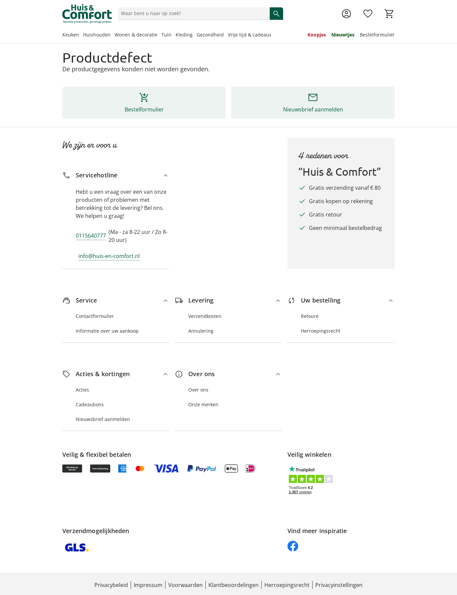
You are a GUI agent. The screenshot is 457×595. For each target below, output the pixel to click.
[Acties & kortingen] (116, 374)
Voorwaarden (185, 585)
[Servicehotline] (116, 175)
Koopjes (317, 34)
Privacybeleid (111, 585)
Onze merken (203, 404)
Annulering (200, 331)
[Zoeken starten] (276, 13)
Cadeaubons (90, 404)
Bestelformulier (377, 34)
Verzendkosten (204, 316)
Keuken (70, 34)
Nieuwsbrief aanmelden (103, 419)
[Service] (116, 300)
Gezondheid (210, 34)
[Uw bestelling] (341, 300)
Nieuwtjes (342, 34)
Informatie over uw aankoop (107, 331)
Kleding (184, 34)
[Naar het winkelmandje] (389, 13)
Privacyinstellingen (339, 585)
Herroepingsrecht (320, 331)
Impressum (148, 585)
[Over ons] (228, 374)
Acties (82, 390)
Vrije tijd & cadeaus (249, 34)
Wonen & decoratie (136, 34)
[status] (192, 13)
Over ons (198, 390)
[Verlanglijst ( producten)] (368, 13)
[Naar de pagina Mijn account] (346, 13)
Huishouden (97, 34)
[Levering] (228, 300)
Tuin (166, 34)
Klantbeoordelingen (233, 585)
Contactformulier (95, 316)
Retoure (310, 316)
